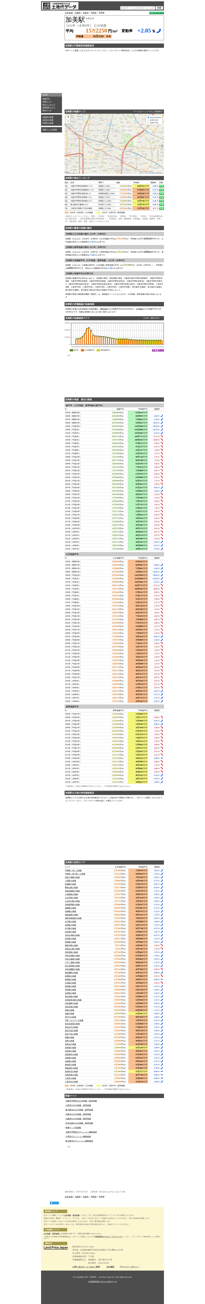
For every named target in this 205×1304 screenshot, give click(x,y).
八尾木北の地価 (71, 1082)
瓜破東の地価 (70, 1061)
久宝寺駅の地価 (71, 898)
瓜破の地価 (69, 1014)
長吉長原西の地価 (72, 1024)
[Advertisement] (51, 51)
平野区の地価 (47, 123)
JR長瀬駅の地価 (71, 1003)
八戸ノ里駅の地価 (72, 962)
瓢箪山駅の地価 (71, 888)
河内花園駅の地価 (72, 969)
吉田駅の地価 (70, 993)
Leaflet (140, 173)
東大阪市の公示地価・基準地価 (79, 1110)
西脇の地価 (69, 1037)
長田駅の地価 (70, 986)
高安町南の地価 (71, 1075)
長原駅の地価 (70, 925)
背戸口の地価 (70, 1017)
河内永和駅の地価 (72, 956)
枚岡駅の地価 (70, 976)
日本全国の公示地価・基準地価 (79, 1123)
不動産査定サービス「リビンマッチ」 (109, 1237)
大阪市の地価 (47, 120)
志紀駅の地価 (70, 932)
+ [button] (68, 117)
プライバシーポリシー (129, 1267)
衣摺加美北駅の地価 (73, 1000)
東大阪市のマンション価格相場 (79, 1141)
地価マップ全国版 (49, 130)
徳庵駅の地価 (70, 908)
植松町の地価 (70, 1065)
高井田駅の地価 (71, 952)
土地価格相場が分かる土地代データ (102, 1282)
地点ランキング (48, 105)
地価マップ (47, 102)
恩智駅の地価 (70, 942)
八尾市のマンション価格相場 (78, 1137)
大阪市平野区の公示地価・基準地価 (81, 1101)
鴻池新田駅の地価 (72, 905)
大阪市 (86, 13)
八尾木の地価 (70, 1078)
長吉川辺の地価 (71, 1031)
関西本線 (103, 309)
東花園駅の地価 (71, 973)
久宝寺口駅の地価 (72, 901)
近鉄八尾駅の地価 (72, 877)
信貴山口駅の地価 (72, 949)
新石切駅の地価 (71, 997)
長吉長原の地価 (71, 1007)
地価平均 (46, 99)
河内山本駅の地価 (72, 935)
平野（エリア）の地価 (74, 1020)
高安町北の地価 (71, 1071)
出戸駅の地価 (70, 922)
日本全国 (69, 13)
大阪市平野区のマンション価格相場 (81, 1132)
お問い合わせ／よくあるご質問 (86, 1267)
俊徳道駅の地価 (71, 915)
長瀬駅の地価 (70, 884)
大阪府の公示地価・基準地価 (78, 1119)
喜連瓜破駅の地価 (72, 891)
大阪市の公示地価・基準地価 (78, 1114)
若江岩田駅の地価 (72, 966)
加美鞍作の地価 (71, 1054)
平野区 (94, 13)
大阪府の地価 (47, 117)
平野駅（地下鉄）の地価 (75, 874)
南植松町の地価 (71, 1068)
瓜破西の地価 (70, 1058)
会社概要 (110, 1267)
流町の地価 (69, 1041)
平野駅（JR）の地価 (73, 871)
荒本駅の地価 (70, 990)
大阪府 (78, 13)
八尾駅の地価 (70, 881)
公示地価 (67, 1215)
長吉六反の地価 (71, 1034)
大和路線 (139, 309)
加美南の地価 (70, 1048)
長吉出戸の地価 (71, 1027)
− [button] (68, 121)
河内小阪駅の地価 (72, 959)
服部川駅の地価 (71, 945)
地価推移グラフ (48, 107)
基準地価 (76, 1215)
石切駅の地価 (70, 983)
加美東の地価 (70, 1051)
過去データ (47, 110)
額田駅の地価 (70, 980)
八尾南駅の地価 (71, 894)
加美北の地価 (70, 1044)
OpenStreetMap (150, 173)
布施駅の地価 (70, 911)
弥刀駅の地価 (70, 928)
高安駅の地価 (70, 939)
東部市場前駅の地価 (73, 918)
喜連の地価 (69, 1010)
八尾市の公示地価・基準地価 (78, 1105)
